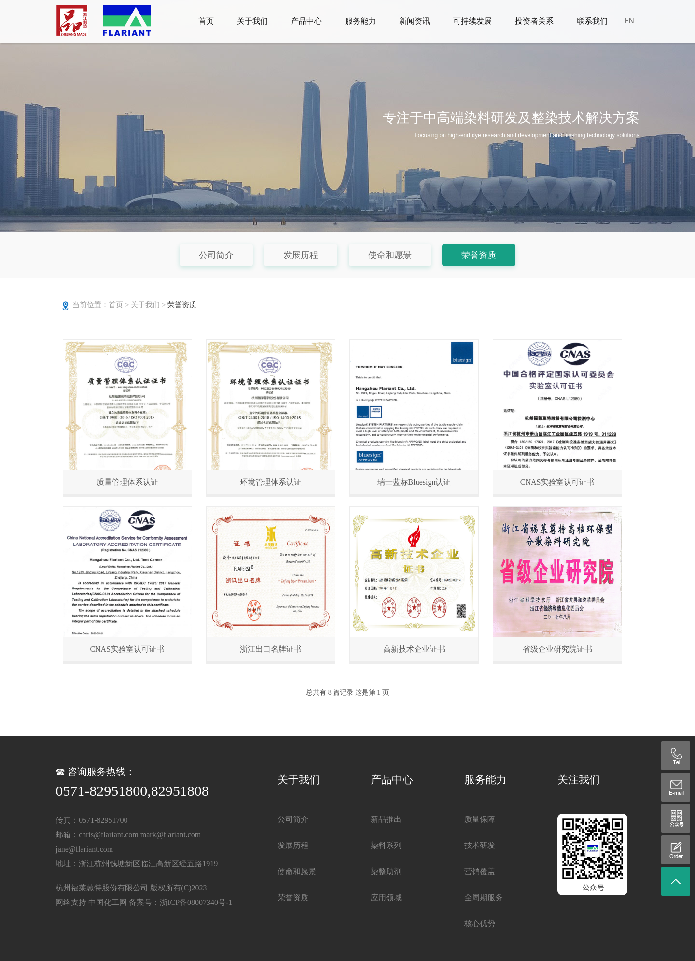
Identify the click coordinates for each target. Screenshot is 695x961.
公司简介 (216, 255)
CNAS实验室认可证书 (557, 482)
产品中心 (306, 21)
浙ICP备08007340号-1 (196, 902)
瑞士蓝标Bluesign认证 (414, 482)
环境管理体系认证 (271, 482)
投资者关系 (534, 21)
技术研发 (479, 845)
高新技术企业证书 (414, 649)
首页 (206, 21)
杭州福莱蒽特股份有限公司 (102, 888)
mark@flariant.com (170, 835)
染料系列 (386, 845)
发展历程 (300, 255)
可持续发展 (472, 21)
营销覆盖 (479, 871)
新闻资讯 (414, 21)
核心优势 (479, 923)
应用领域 (386, 897)
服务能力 (360, 21)
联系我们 (592, 21)
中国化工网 (107, 902)
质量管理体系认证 (127, 482)
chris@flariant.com (109, 835)
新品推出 (386, 819)
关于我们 (252, 21)
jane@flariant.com (84, 849)
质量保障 (479, 819)
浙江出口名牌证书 (271, 649)
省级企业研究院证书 (557, 649)
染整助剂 (386, 871)
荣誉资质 (478, 255)
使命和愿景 (390, 255)
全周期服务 (483, 897)
